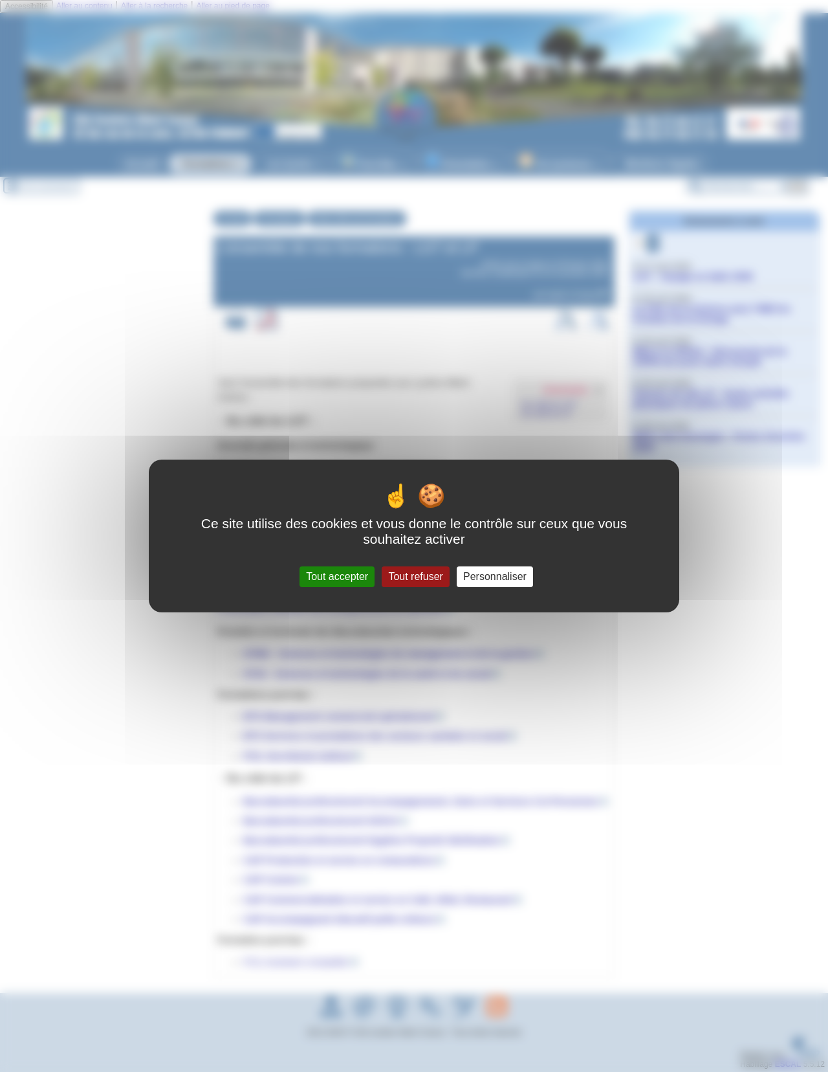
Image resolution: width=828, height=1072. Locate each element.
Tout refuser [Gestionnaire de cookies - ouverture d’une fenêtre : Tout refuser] (415, 576)
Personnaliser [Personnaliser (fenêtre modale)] (495, 576)
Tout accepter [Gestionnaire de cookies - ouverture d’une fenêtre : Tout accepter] (337, 576)
